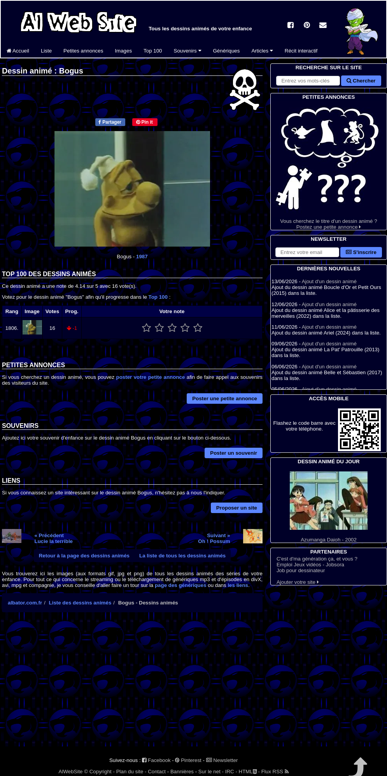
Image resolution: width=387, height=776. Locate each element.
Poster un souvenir (233, 453)
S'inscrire (361, 252)
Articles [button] (262, 51)
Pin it (144, 122)
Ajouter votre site (298, 582)
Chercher (361, 81)
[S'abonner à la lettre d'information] (307, 252)
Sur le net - (211, 771)
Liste (46, 51)
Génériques (226, 51)
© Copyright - (99, 771)
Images (123, 51)
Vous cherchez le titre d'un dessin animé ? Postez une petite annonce (329, 165)
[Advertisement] (132, 686)
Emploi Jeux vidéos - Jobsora (310, 565)
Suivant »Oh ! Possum (214, 538)
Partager (109, 122)
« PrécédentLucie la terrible (54, 538)
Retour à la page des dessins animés (84, 556)
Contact (157, 771)
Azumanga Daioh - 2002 (329, 507)
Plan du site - (131, 771)
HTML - (249, 771)
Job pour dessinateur (301, 570)
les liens (238, 585)
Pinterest (188, 760)
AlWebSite (71, 771)
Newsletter (222, 760)
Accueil (18, 51)
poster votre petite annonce (150, 377)
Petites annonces (83, 51)
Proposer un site (236, 508)
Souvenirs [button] (187, 51)
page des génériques (181, 585)
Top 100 (153, 51)
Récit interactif (301, 51)
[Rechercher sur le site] (308, 81)
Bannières (182, 771)
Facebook (156, 760)
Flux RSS (275, 771)
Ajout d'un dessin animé (329, 281)
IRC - (231, 771)
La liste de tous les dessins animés (182, 556)
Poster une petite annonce (224, 398)
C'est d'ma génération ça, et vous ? (317, 559)
